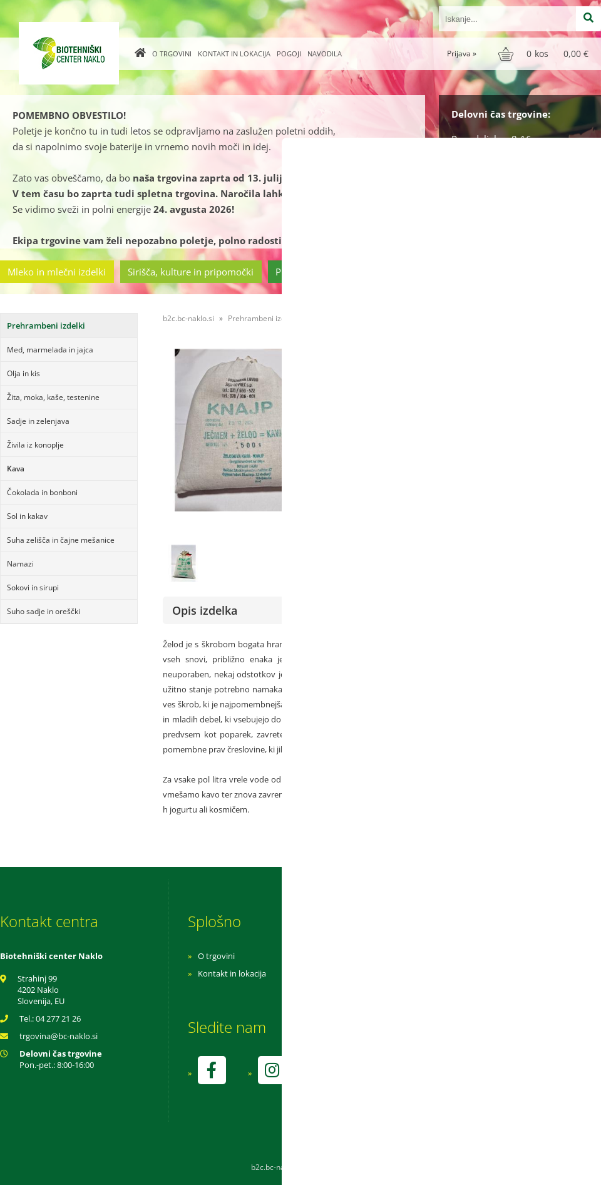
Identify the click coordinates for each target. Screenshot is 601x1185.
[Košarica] (545, 54)
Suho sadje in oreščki (43, 611)
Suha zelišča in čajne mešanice (61, 540)
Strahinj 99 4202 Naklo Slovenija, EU (41, 990)
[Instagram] (271, 1070)
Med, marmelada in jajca (50, 349)
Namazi (20, 563)
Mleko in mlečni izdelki (57, 271)
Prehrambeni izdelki (318, 271)
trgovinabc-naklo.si (58, 1036)
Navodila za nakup (400, 956)
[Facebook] (211, 1070)
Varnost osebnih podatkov (416, 991)
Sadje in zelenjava (38, 421)
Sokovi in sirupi (33, 587)
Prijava (461, 53)
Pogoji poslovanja (399, 973)
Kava (15, 468)
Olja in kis (23, 373)
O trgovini (172, 53)
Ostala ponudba (552, 271)
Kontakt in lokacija (234, 53)
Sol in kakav (27, 516)
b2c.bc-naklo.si (188, 318)
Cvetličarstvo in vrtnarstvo (440, 271)
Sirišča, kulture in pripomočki (191, 271)
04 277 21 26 (58, 1018)
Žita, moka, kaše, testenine (53, 397)
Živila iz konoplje (35, 444)
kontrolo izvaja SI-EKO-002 (415, 1079)
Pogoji (289, 53)
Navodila (324, 53)
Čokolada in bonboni (42, 492)
